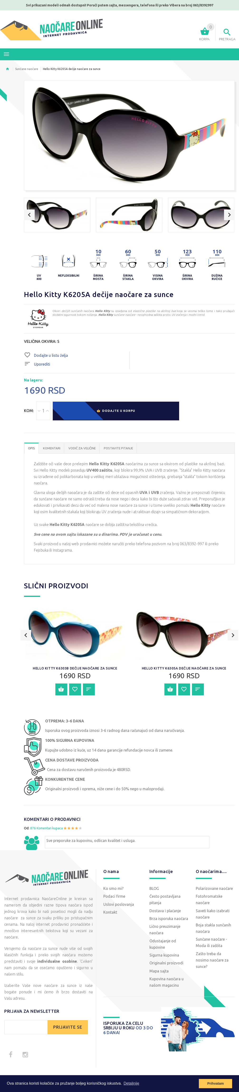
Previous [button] (29, 214)
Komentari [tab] (51, 448)
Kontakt (110, 912)
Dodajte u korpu (116, 411)
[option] (57, 215)
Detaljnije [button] (131, 1083)
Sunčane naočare (26, 68)
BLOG (154, 888)
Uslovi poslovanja (118, 904)
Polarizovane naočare (214, 888)
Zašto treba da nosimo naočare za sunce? (212, 960)
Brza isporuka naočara (168, 918)
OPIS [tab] (31, 448)
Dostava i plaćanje (165, 911)
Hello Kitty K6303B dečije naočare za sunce (75, 668)
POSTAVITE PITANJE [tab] (118, 448)
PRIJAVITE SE (67, 1027)
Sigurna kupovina (164, 955)
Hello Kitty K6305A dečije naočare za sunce (184, 668)
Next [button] (229, 214)
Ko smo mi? (113, 888)
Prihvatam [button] (215, 1083)
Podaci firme (114, 896)
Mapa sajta (159, 971)
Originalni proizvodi (166, 963)
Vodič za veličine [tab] (82, 448)
